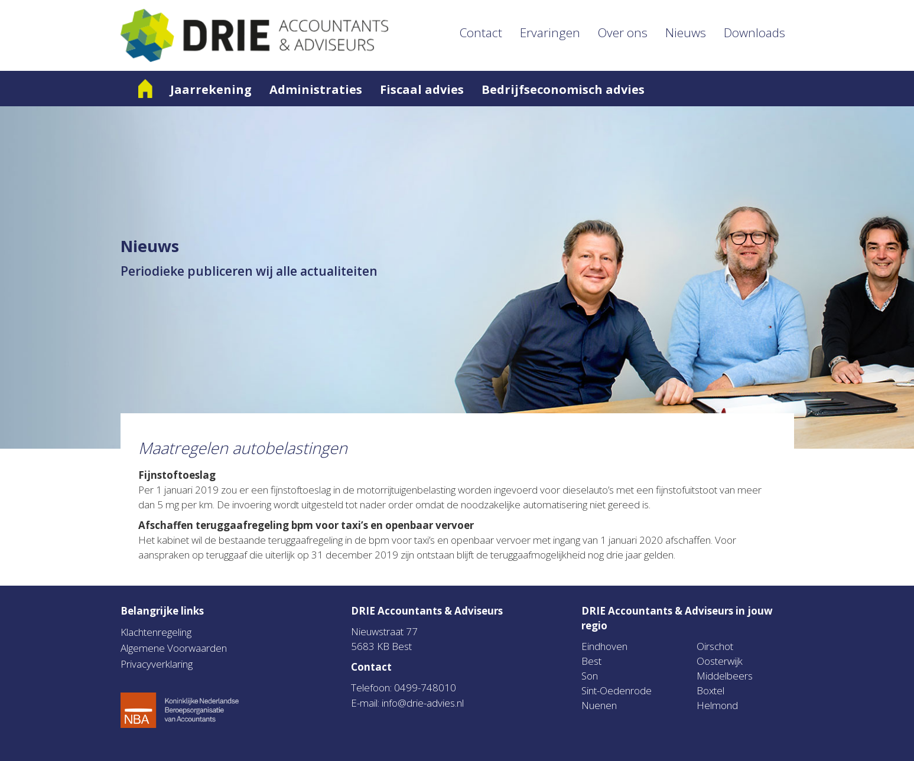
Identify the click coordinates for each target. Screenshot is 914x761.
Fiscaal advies (422, 89)
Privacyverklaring (157, 664)
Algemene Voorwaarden (174, 648)
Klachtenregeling (156, 632)
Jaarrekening (211, 89)
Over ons (623, 32)
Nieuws (685, 32)
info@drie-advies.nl (423, 703)
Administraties (315, 89)
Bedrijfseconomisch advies (563, 89)
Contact (481, 32)
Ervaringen (550, 32)
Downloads (754, 32)
